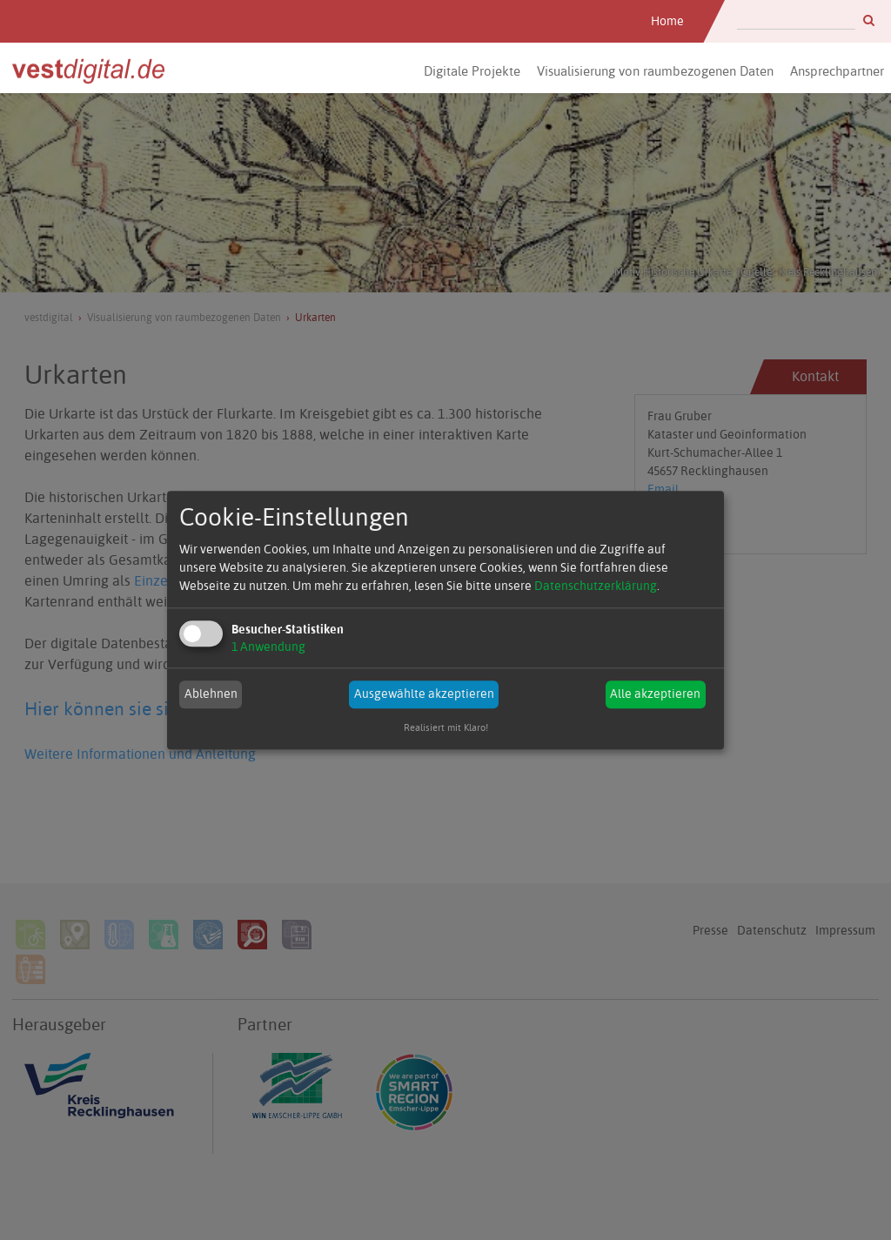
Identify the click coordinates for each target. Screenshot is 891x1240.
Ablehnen (211, 694)
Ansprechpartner (837, 71)
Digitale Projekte (472, 71)
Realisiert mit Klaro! (446, 728)
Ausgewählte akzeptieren (424, 694)
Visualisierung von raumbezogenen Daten (655, 71)
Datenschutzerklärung (595, 586)
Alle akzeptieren (655, 694)
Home (667, 21)
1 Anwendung (268, 647)
